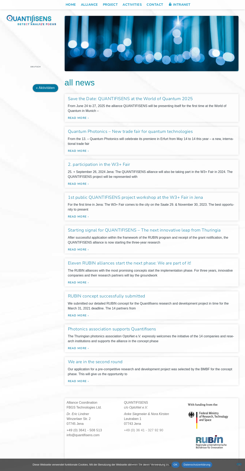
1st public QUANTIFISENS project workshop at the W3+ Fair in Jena (135, 197)
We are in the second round (95, 362)
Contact (155, 4)
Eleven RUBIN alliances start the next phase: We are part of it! (129, 263)
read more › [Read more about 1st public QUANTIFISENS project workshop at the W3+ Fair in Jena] (78, 217)
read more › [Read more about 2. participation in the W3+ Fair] (78, 184)
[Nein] (239, 464)
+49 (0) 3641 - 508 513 (84, 430)
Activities (132, 4)
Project (110, 4)
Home (71, 4)
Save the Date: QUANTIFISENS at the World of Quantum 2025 (130, 99)
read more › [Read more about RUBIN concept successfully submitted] (78, 315)
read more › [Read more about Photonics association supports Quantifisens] (78, 348)
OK (175, 464)
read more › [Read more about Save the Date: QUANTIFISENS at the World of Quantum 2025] (78, 118)
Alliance (89, 4)
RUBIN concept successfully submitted (106, 296)
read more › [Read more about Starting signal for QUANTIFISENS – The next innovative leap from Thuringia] (78, 249)
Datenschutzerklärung (197, 464)
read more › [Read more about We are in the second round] (78, 381)
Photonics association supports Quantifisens (112, 329)
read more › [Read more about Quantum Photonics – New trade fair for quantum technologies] (78, 151)
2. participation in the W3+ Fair (99, 164)
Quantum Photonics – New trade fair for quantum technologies (130, 131)
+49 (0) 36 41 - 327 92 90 (143, 430)
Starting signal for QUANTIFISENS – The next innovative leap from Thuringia (144, 230)
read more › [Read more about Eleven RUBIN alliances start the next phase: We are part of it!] (78, 282)
